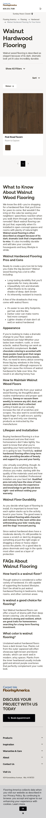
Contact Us (23, 764)
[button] (13, 86)
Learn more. (19, 804)
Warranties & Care (23, 751)
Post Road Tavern (14, 137)
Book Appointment (19, 718)
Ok (23, 809)
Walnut (9, 86)
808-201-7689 (9, 9)
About (23, 757)
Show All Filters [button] (16, 68)
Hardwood (35, 19)
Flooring (23, 19)
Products (23, 738)
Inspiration (23, 744)
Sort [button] (36, 78)
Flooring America (9, 19)
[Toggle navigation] (40, 8)
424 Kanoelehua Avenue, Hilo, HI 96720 (18, 778)
